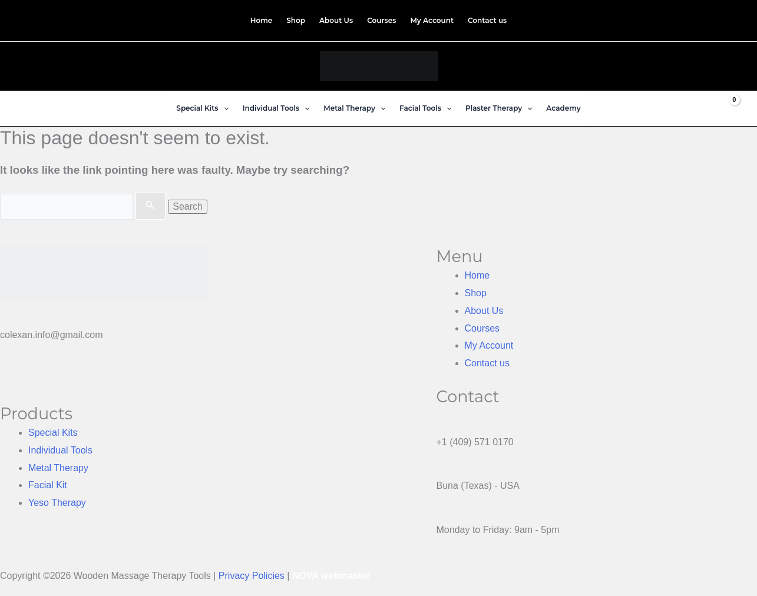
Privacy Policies (252, 576)
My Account (489, 345)
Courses (482, 328)
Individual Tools (60, 450)
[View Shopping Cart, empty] (725, 108)
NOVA (305, 576)
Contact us (487, 363)
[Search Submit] (150, 206)
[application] (224, 108)
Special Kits (53, 433)
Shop (476, 293)
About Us (484, 311)
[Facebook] (711, 19)
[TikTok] (731, 19)
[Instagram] (721, 19)
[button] (202, 108)
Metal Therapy (58, 468)
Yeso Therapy (57, 503)
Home (477, 275)
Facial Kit (47, 485)
